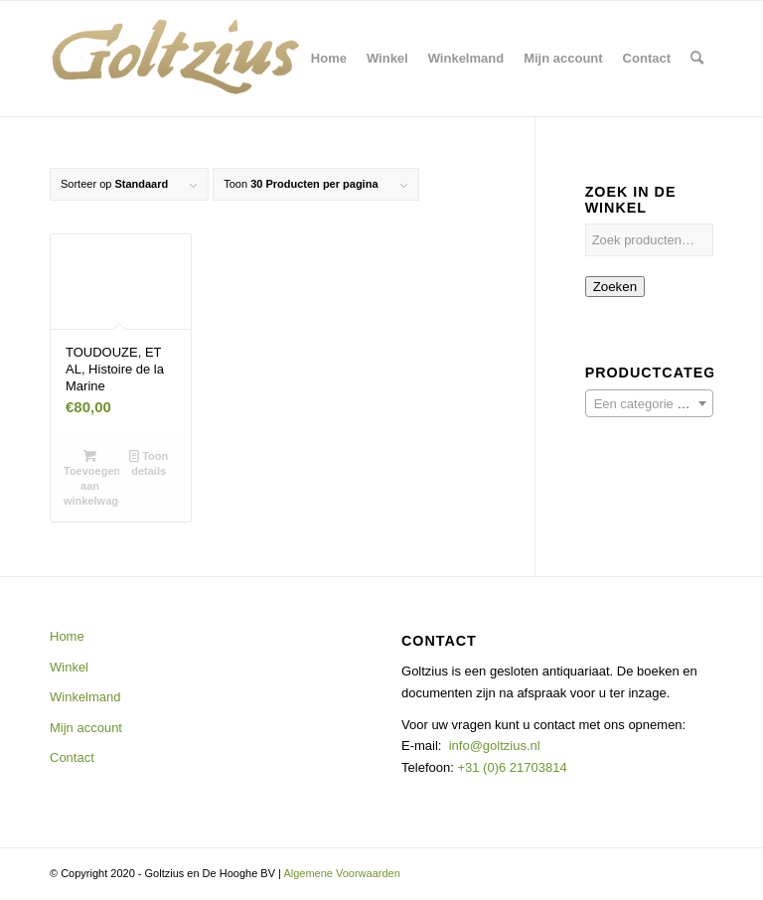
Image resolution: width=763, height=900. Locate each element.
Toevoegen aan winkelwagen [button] (91, 477)
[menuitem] (329, 58)
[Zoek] (697, 58)
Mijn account (86, 727)
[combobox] (649, 403)
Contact (72, 757)
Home (67, 636)
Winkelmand (85, 696)
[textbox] (649, 404)
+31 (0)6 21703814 (510, 767)
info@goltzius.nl (494, 745)
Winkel (69, 667)
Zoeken (615, 286)
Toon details (148, 462)
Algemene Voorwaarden (341, 873)
